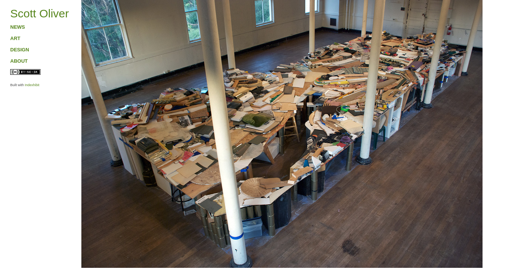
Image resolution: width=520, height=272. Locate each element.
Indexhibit (32, 85)
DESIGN (19, 50)
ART (15, 38)
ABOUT (19, 61)
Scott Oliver (39, 13)
